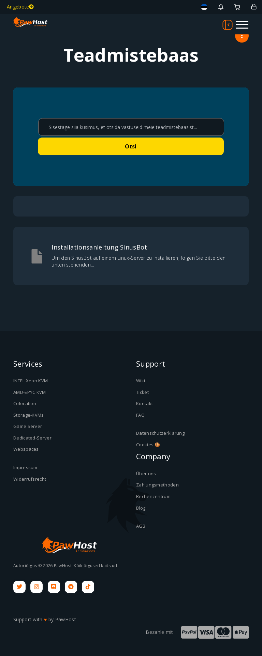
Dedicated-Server (32, 438)
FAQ (140, 415)
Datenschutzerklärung (160, 433)
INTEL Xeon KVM (30, 381)
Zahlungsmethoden (157, 485)
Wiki (140, 381)
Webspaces (26, 449)
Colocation (24, 403)
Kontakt (144, 403)
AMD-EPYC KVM (29, 392)
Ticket (142, 392)
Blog (140, 508)
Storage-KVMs (28, 415)
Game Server (27, 426)
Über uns (146, 473)
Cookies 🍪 (148, 445)
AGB (140, 526)
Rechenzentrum (153, 496)
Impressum (25, 467)
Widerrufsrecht (29, 479)
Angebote (20, 6)
